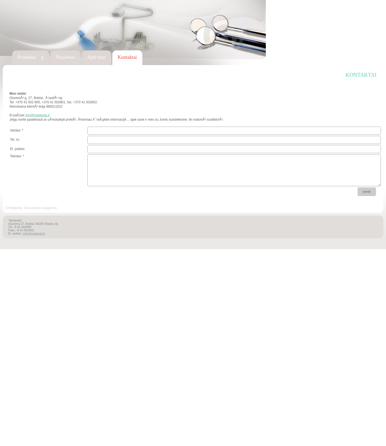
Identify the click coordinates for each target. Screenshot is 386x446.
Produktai (31, 57)
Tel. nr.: (15, 140)
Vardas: (16, 130)
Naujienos (65, 57)
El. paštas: (17, 149)
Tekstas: (17, 156)
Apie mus (96, 57)
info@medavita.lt (37, 115)
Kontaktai (127, 57)
